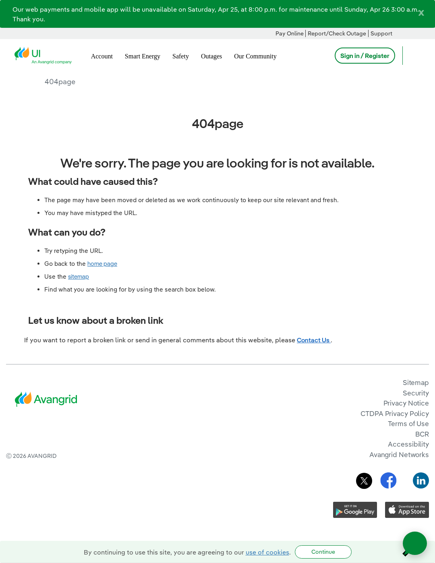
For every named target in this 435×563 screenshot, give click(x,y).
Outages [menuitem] (211, 56)
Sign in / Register (364, 56)
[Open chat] (415, 543)
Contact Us (314, 340)
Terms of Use (408, 423)
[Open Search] (412, 55)
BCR (422, 434)
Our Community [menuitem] (255, 56)
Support (381, 33)
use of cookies (267, 552)
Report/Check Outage (337, 33)
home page (102, 263)
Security (416, 393)
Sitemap (416, 382)
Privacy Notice (406, 403)
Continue (323, 551)
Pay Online (290, 33)
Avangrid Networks (399, 454)
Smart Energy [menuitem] (142, 56)
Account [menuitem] (102, 56)
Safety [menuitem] (180, 56)
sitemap (78, 276)
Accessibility (408, 444)
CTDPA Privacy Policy (394, 413)
